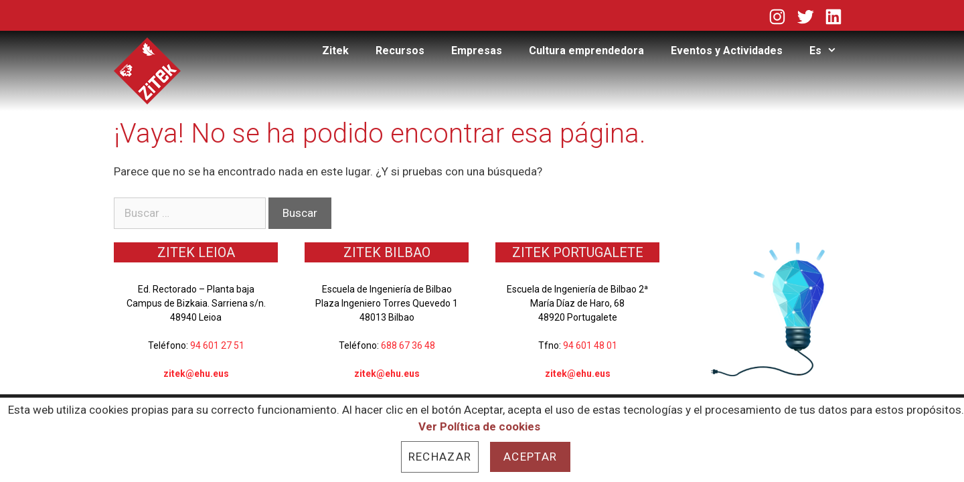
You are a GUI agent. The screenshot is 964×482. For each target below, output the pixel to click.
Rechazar (439, 456)
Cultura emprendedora (586, 50)
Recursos (400, 50)
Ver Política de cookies (479, 426)
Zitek (335, 50)
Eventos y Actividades (727, 50)
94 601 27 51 (217, 345)
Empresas (476, 50)
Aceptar (530, 456)
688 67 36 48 (408, 345)
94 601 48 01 (590, 345)
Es (829, 50)
